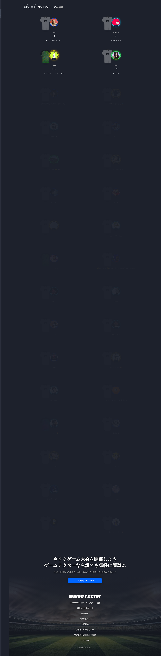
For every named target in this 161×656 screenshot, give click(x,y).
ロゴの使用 (84, 640)
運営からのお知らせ (85, 608)
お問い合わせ (85, 619)
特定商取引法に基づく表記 (85, 635)
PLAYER (4, 24)
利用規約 (85, 624)
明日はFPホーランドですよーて (43, 6)
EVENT (4, 52)
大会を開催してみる (85, 580)
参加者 (59, 7)
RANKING (4, 43)
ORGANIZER (4, 34)
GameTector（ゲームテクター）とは (85, 603)
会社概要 (85, 614)
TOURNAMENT (4, 15)
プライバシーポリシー (85, 630)
